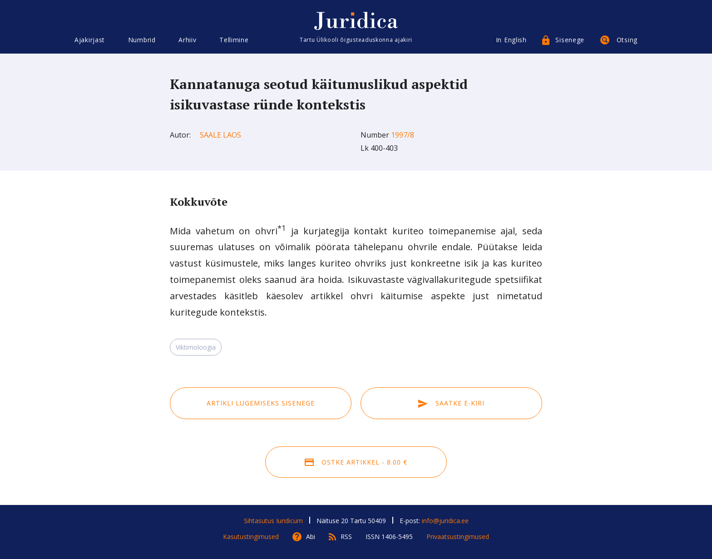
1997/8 (402, 135)
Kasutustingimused (251, 536)
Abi (310, 536)
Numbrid (142, 39)
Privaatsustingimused (457, 536)
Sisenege (569, 39)
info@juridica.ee (445, 520)
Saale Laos (220, 135)
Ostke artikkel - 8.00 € (356, 462)
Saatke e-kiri (451, 403)
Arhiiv (187, 39)
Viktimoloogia (196, 347)
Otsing (627, 39)
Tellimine (233, 39)
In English (511, 39)
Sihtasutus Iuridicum (273, 520)
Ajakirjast (89, 39)
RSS (346, 536)
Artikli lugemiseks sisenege (261, 403)
